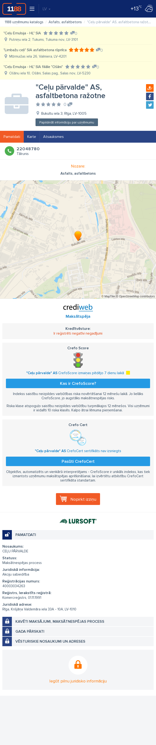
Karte (31, 136)
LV (46, 8)
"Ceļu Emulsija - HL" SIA (22, 33)
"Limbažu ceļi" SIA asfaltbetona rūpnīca (35, 50)
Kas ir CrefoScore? (78, 383)
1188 (14, 9)
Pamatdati (12, 136)
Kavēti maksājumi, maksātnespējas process (59, 621)
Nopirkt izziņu (83, 499)
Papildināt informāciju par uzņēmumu (66, 122)
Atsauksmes (53, 136)
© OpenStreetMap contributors (135, 296)
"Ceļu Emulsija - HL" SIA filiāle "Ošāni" (33, 66)
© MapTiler (108, 296)
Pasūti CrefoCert (78, 461)
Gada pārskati (29, 631)
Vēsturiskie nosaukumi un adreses (50, 641)
